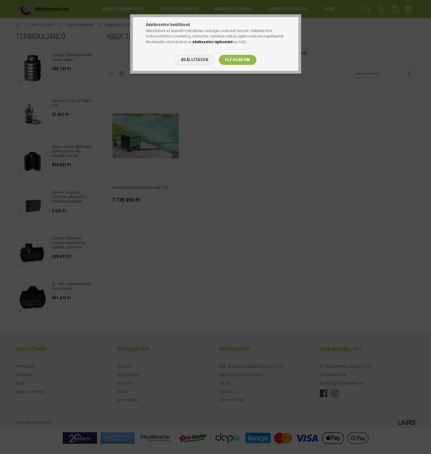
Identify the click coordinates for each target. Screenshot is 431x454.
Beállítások (195, 59)
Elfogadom (237, 59)
